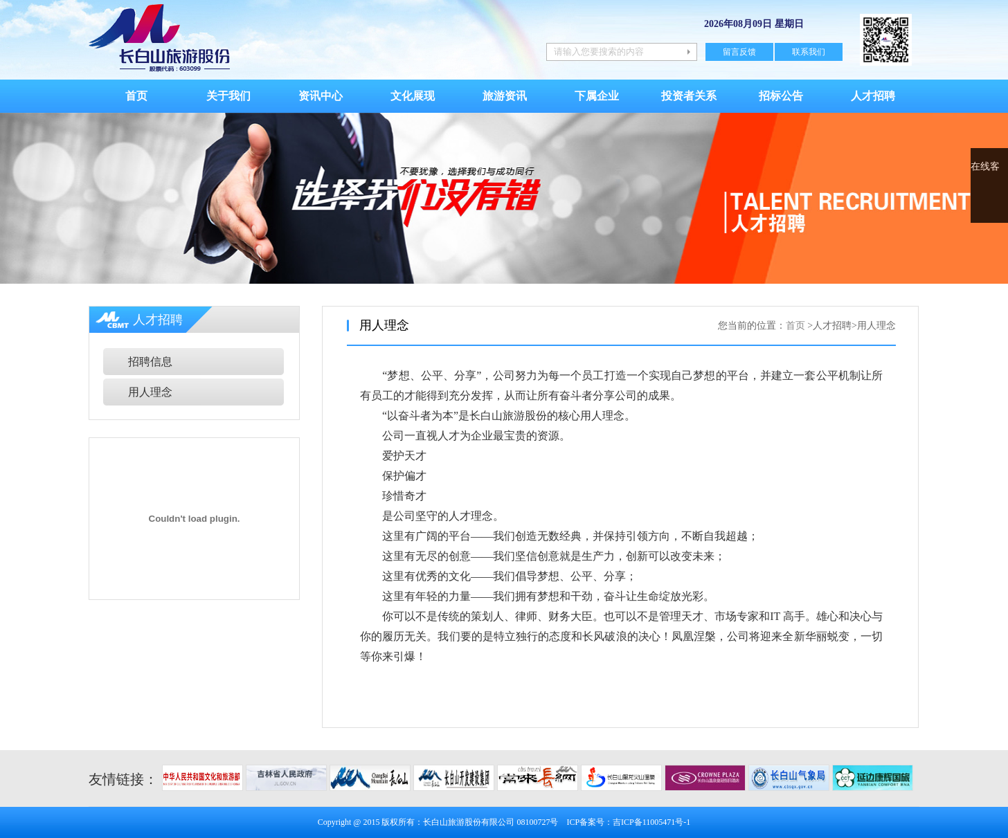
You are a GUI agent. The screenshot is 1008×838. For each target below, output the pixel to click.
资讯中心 (320, 96)
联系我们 (808, 52)
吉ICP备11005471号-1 (651, 822)
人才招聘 (873, 96)
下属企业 (597, 96)
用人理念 (150, 392)
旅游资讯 (505, 96)
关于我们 (228, 96)
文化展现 (412, 96)
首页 (136, 96)
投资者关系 (689, 96)
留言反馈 (739, 52)
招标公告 (781, 96)
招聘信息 (150, 361)
